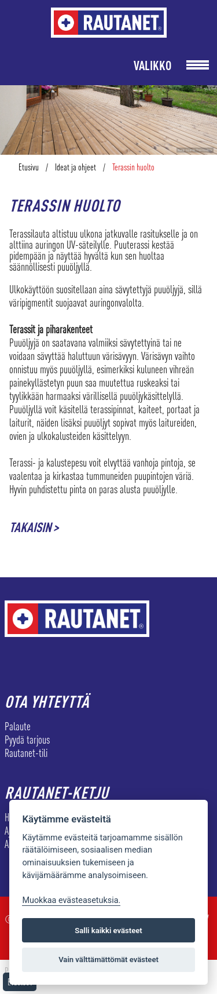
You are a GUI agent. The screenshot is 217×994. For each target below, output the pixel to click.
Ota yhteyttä (47, 701)
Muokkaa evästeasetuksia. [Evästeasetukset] (71, 900)
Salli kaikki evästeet (108, 930)
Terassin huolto (133, 167)
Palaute (18, 726)
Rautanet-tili (26, 753)
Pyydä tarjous (27, 739)
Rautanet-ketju (57, 792)
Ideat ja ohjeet (75, 167)
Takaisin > (33, 527)
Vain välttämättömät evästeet (108, 959)
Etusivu (29, 167)
